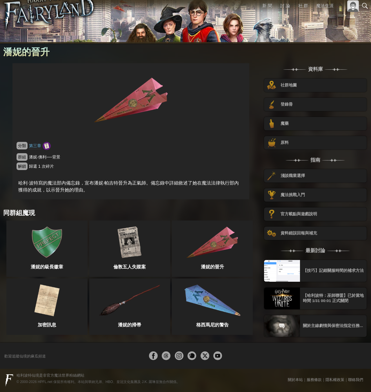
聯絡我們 (355, 379)
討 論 (285, 5)
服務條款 (314, 379)
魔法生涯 (325, 5)
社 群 (303, 5)
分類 (22, 145)
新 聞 (267, 5)
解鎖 (22, 166)
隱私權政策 (334, 379)
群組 (22, 157)
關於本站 (295, 379)
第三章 (35, 145)
